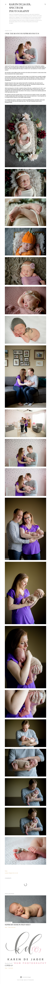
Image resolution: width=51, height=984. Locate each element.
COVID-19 (9, 965)
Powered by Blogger (25, 977)
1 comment (10, 968)
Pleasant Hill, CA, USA (13, 873)
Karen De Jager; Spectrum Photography (20, 8)
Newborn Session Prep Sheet (18, 925)
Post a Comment (11, 927)
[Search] (45, 4)
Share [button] (6, 871)
